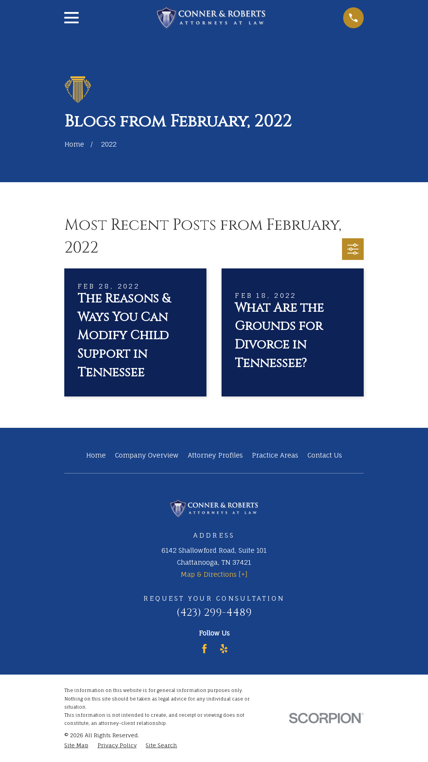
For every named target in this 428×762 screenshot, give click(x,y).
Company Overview (147, 455)
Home (96, 455)
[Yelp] (224, 648)
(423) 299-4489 (214, 612)
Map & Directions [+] (214, 574)
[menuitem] (76, 745)
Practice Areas (275, 455)
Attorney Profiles (215, 455)
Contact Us (325, 455)
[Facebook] (204, 648)
